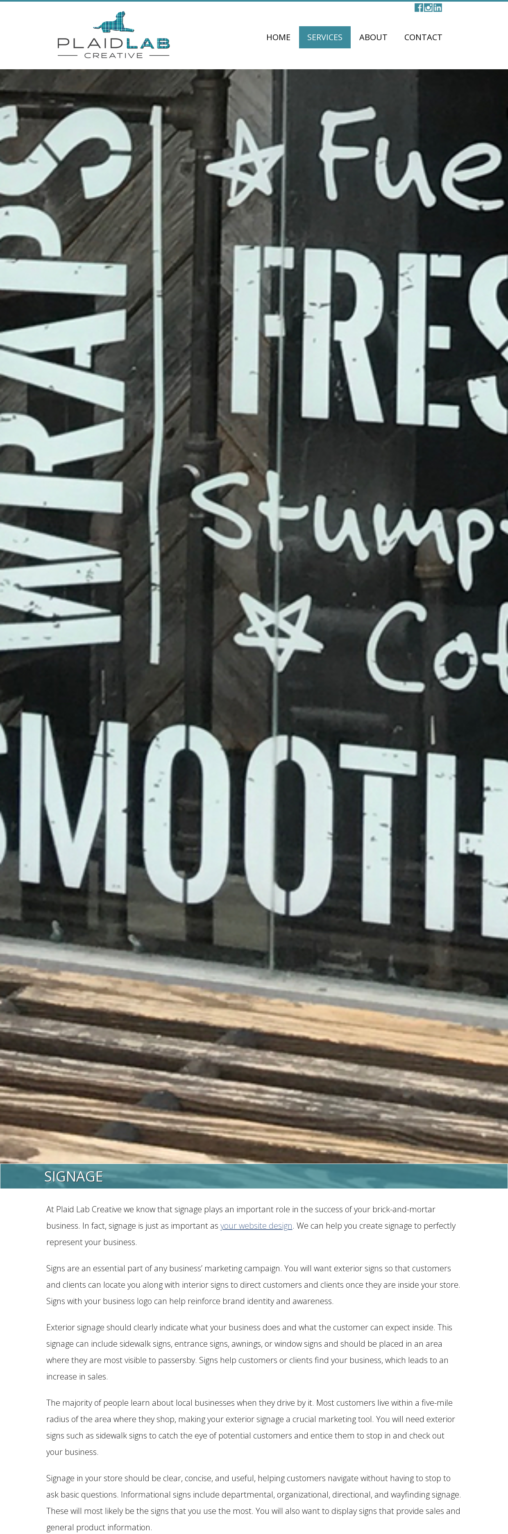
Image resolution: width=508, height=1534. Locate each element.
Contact (423, 37)
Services (324, 37)
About (373, 37)
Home (278, 37)
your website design (256, 1225)
